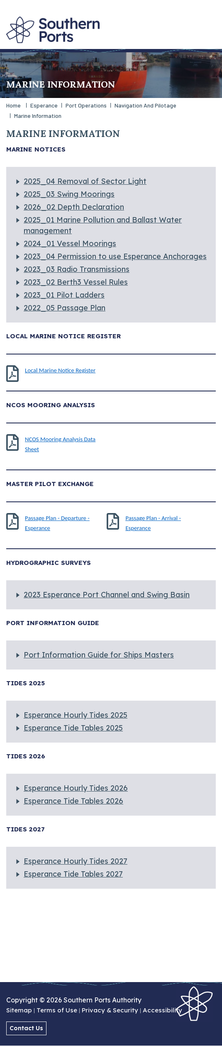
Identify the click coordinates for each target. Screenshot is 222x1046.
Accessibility (162, 1010)
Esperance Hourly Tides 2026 (76, 788)
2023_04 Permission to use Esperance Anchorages (115, 256)
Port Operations (86, 105)
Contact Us (26, 1028)
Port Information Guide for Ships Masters (99, 655)
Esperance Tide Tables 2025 (73, 728)
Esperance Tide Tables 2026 (73, 801)
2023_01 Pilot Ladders (64, 295)
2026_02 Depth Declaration (74, 207)
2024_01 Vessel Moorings (70, 243)
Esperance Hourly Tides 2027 (75, 861)
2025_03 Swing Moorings (69, 194)
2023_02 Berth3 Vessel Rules (76, 282)
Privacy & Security (110, 1010)
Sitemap (19, 1010)
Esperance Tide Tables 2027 (73, 874)
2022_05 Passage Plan (64, 308)
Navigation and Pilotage (145, 105)
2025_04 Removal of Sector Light (85, 181)
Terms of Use (57, 1010)
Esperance (44, 105)
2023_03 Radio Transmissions (76, 269)
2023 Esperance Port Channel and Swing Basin (107, 594)
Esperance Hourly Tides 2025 (75, 715)
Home (13, 105)
